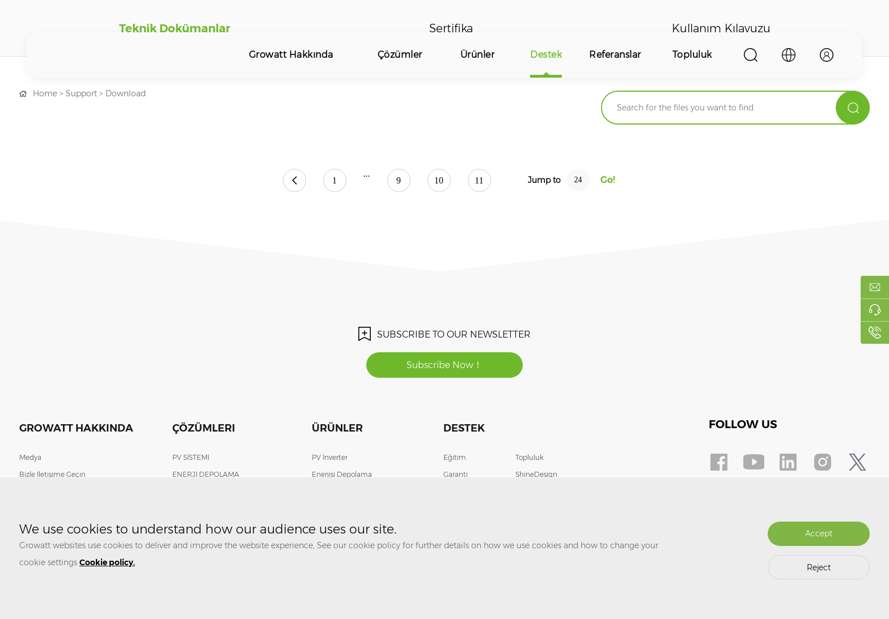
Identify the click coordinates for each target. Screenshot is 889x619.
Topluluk (692, 54)
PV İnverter (330, 457)
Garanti (455, 474)
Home (45, 93)
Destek (546, 54)
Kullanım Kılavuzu (721, 28)
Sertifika (451, 28)
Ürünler (477, 54)
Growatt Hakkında (291, 54)
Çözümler (400, 54)
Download (125, 93)
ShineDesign (536, 474)
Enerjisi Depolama (342, 474)
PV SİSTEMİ (190, 457)
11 (479, 180)
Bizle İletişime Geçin (52, 474)
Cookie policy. (107, 562)
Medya (30, 457)
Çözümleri (203, 428)
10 (438, 180)
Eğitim (454, 457)
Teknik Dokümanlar (174, 28)
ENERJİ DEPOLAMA (205, 474)
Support (81, 93)
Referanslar (615, 54)
